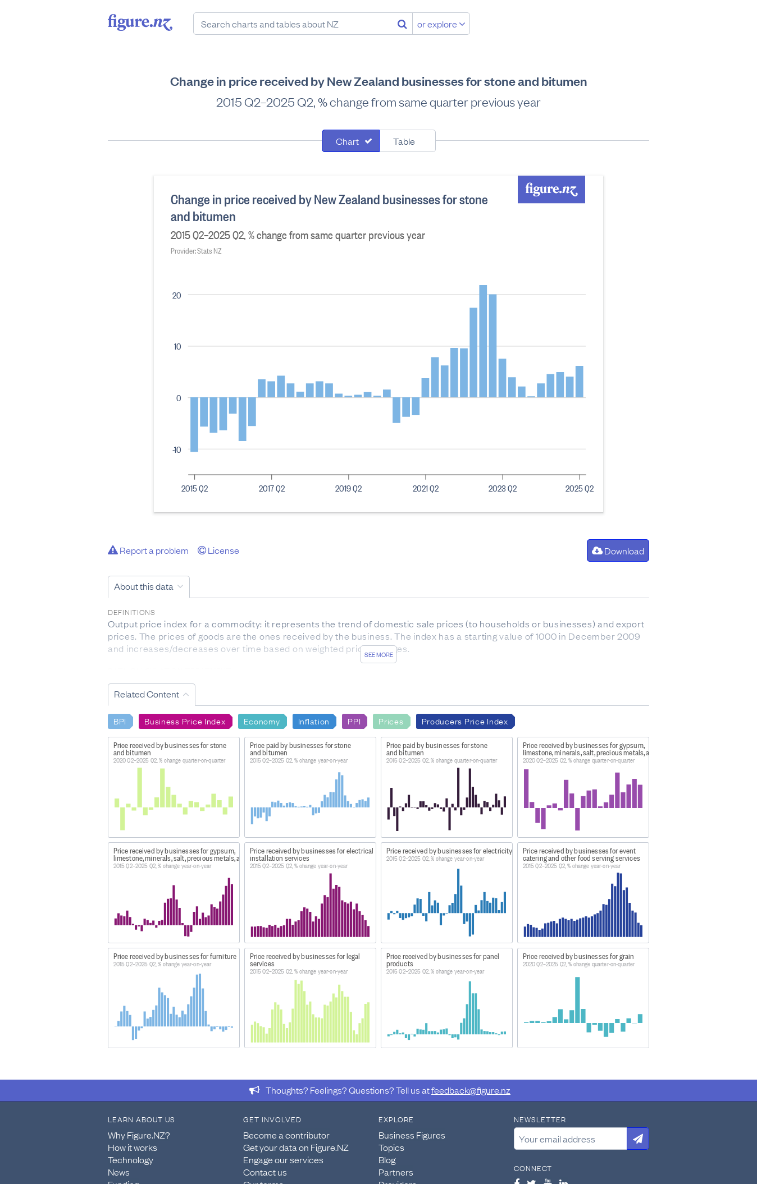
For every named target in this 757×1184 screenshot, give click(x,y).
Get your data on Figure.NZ (296, 1147)
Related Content (146, 693)
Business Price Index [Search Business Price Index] (184, 720)
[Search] (402, 23)
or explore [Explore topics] (441, 23)
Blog (386, 1159)
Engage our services (283, 1159)
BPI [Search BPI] (119, 720)
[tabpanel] (378, 344)
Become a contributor (286, 1134)
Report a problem (148, 550)
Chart (347, 141)
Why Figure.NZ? (139, 1134)
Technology (130, 1159)
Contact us (265, 1171)
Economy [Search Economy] (262, 720)
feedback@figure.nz (470, 1090)
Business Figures (411, 1134)
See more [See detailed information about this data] (378, 654)
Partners (395, 1171)
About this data (144, 586)
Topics (391, 1147)
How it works (132, 1147)
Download (618, 550)
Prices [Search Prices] (390, 720)
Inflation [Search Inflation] (314, 720)
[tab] (351, 141)
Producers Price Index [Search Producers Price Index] (465, 720)
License (218, 550)
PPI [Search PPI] (354, 720)
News (119, 1171)
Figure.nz (140, 22)
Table (404, 141)
